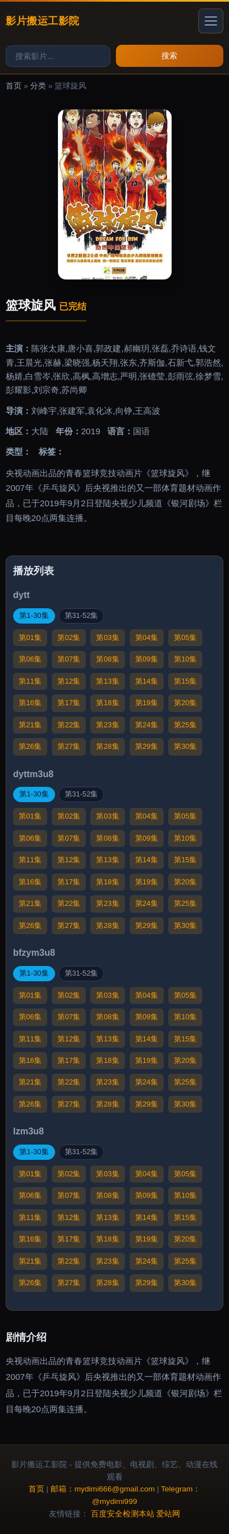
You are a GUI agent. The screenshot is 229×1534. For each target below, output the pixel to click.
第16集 (30, 702)
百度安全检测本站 (123, 1514)
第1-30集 (34, 615)
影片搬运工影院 (43, 21)
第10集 (185, 659)
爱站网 (168, 1514)
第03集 (107, 637)
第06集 (30, 659)
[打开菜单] (210, 21)
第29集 (146, 746)
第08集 (107, 659)
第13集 (107, 681)
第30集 (185, 746)
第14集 (146, 681)
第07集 (68, 659)
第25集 (185, 725)
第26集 (30, 746)
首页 (14, 86)
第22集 (68, 725)
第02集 (68, 637)
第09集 (146, 659)
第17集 (68, 702)
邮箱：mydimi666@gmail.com (103, 1489)
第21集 (30, 725)
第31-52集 (81, 615)
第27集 (68, 746)
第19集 (146, 702)
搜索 (169, 55)
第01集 (30, 637)
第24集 (146, 725)
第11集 (30, 681)
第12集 (68, 681)
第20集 (185, 702)
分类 (38, 86)
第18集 (107, 702)
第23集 (107, 725)
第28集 (107, 746)
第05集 (185, 637)
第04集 (146, 637)
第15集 (185, 681)
